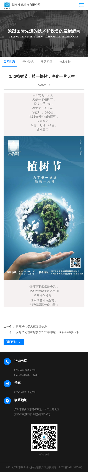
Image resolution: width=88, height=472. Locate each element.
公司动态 (9, 61)
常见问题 (46, 61)
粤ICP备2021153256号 (70, 467)
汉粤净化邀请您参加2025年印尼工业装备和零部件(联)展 (44, 332)
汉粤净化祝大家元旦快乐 (25, 326)
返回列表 (13, 341)
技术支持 (65, 61)
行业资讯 (28, 61)
